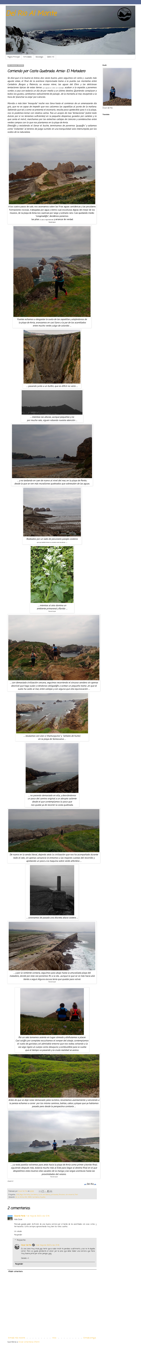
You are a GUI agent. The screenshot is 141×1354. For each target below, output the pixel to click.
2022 (17, 1194)
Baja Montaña (25, 1194)
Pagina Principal (14, 57)
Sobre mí (50, 57)
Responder (18, 1235)
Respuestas (21, 1240)
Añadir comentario (15, 1271)
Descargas (39, 57)
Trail (76, 1194)
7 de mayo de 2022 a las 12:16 (37, 1216)
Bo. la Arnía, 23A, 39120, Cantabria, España (30, 1197)
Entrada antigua (89, 1338)
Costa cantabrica (44, 1194)
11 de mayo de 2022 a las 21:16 (47, 1245)
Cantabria (34, 1194)
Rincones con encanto (66, 1194)
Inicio (54, 1338)
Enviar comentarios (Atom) (29, 1342)
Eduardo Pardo (19, 1216)
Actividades (27, 57)
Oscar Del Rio (26, 1245)
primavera (54, 1194)
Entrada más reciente (16, 1338)
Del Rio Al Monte (31, 14)
